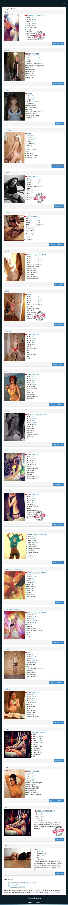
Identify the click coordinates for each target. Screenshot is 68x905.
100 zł (40, 186)
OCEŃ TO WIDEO (33, 54)
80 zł (33, 103)
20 (32, 136)
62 (32, 100)
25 (38, 296)
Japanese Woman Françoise (14, 569)
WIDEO (29, 94)
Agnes (7, 729)
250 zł (34, 384)
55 (32, 21)
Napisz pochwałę (58, 43)
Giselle (7, 213)
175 (33, 378)
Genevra (8, 130)
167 (42, 815)
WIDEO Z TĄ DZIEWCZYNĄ (36, 15)
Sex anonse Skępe (14, 885)
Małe (33, 580)
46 (37, 222)
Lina (6, 90)
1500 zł (40, 742)
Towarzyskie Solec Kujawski (17, 887)
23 (33, 536)
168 (33, 498)
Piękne (34, 779)
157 (32, 138)
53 (38, 60)
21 (38, 56)
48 (32, 578)
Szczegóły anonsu (58, 166)
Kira (6, 531)
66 (32, 139)
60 (38, 182)
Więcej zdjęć (59, 123)
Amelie (7, 649)
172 (39, 180)
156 (33, 696)
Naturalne (35, 102)
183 (39, 736)
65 (32, 380)
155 (39, 58)
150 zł (34, 464)
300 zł (33, 25)
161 (33, 98)
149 (33, 458)
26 (32, 456)
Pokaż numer (59, 206)
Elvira (7, 173)
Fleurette (8, 491)
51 (32, 340)
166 (33, 19)
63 (32, 698)
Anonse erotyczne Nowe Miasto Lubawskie (22, 883)
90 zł (39, 264)
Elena (7, 251)
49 (32, 500)
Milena (7, 451)
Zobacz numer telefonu (56, 244)
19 (32, 17)
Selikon (34, 23)
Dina (6, 12)
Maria (7, 50)
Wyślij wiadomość (58, 84)
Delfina (7, 689)
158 (42, 853)
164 (33, 338)
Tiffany (7, 291)
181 (39, 258)
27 (37, 218)
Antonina (8, 331)
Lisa (6, 767)
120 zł (33, 143)
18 (38, 178)
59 (38, 260)
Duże (40, 740)
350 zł (34, 424)
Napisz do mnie (58, 484)
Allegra (7, 846)
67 (32, 777)
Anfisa (7, 411)
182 (38, 220)
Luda (6, 371)
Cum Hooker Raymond (12, 609)
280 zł (40, 64)
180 (33, 418)
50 (39, 738)
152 (33, 576)
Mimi (6, 807)
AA (33, 342)
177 (39, 298)
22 (32, 96)
